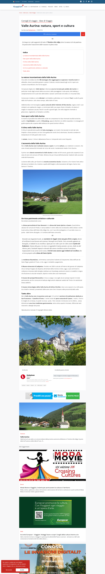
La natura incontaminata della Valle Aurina (36, 56)
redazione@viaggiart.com (68, 378)
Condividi (50, 34)
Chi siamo (24, 1)
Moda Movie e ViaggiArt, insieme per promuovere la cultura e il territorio (45, 488)
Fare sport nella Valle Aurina (31, 59)
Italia (21, 531)
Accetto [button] (22, 570)
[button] (16, 2)
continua (47, 381)
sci (35, 385)
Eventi (22, 484)
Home (20, 12)
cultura (32, 385)
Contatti (37, 1)
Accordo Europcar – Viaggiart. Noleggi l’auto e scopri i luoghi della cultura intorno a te (49, 535)
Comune (22, 433)
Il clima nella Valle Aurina (31, 62)
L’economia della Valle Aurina (32, 65)
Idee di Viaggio (32, 12)
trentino (23, 385)
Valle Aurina (25, 12)
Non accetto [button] (9, 570)
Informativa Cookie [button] (20, 566)
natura (28, 385)
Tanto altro (26, 71)
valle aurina (39, 385)
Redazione (30, 1)
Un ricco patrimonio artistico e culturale (35, 68)
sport (45, 385)
